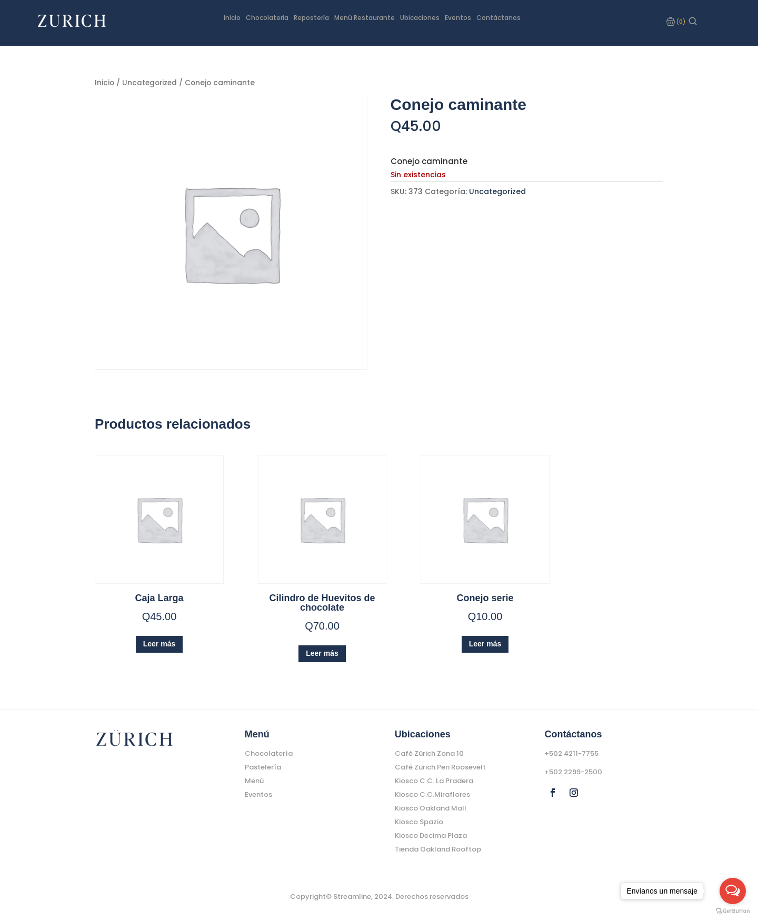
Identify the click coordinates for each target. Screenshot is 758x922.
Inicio (232, 18)
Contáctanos (498, 18)
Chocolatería (267, 18)
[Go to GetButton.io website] (733, 911)
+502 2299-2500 (573, 771)
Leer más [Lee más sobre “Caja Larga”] (159, 643)
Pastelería (263, 767)
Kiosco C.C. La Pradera (434, 780)
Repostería (311, 18)
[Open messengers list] (733, 891)
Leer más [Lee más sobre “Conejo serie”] (485, 643)
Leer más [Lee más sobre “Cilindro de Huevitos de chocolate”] (322, 653)
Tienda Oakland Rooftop (438, 849)
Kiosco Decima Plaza (431, 835)
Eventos (458, 18)
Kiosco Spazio (419, 821)
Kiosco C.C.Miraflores (432, 794)
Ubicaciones (420, 18)
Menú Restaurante (364, 18)
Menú (254, 780)
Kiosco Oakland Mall (430, 808)
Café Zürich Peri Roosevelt (440, 767)
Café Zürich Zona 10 (429, 753)
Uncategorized (150, 82)
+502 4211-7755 (571, 753)
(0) (680, 21)
